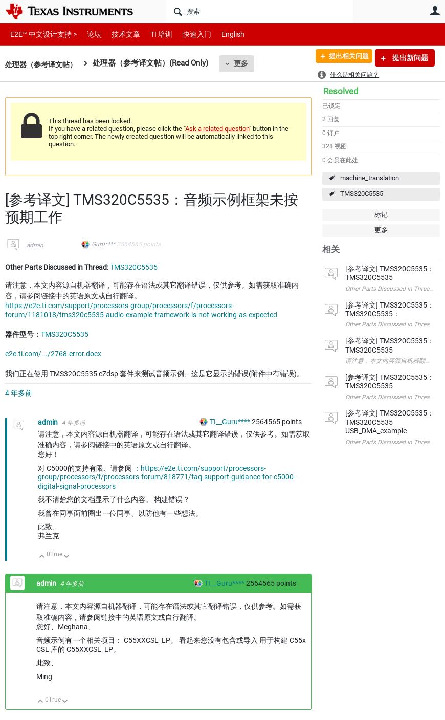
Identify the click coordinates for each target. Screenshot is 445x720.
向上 (42, 557)
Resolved (341, 91)
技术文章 (118, 34)
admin (35, 245)
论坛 (88, 34)
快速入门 (186, 34)
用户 (435, 11)
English (220, 34)
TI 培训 (152, 34)
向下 (66, 557)
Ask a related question (217, 129)
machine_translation (369, 178)
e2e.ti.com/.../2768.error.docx (53, 354)
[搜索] (259, 11)
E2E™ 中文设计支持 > (41, 34)
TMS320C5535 (361, 194)
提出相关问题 (344, 58)
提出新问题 (409, 58)
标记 (381, 215)
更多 (246, 63)
